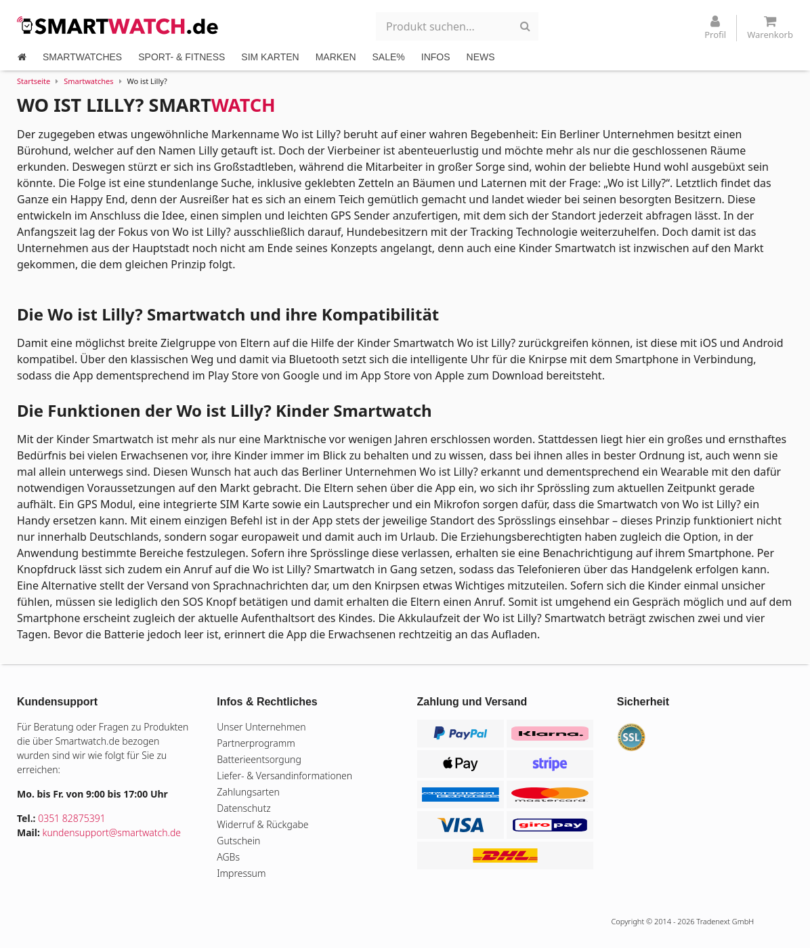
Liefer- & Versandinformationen (284, 775)
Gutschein (238, 840)
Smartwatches (88, 81)
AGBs (228, 856)
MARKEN (336, 56)
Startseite (33, 81)
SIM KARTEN (270, 56)
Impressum (241, 873)
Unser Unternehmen (261, 726)
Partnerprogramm (256, 743)
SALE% (388, 56)
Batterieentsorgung (259, 759)
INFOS (435, 56)
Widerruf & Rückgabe (262, 824)
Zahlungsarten (248, 791)
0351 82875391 (72, 818)
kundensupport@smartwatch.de (112, 832)
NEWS (481, 56)
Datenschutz (243, 808)
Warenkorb (770, 28)
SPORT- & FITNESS (181, 56)
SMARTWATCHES (82, 56)
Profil (715, 28)
